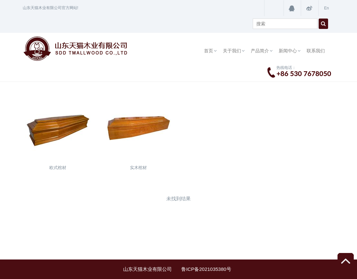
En (326, 8)
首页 (208, 50)
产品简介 (260, 50)
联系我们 (316, 50)
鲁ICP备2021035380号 (207, 269)
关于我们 (232, 50)
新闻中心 (288, 50)
